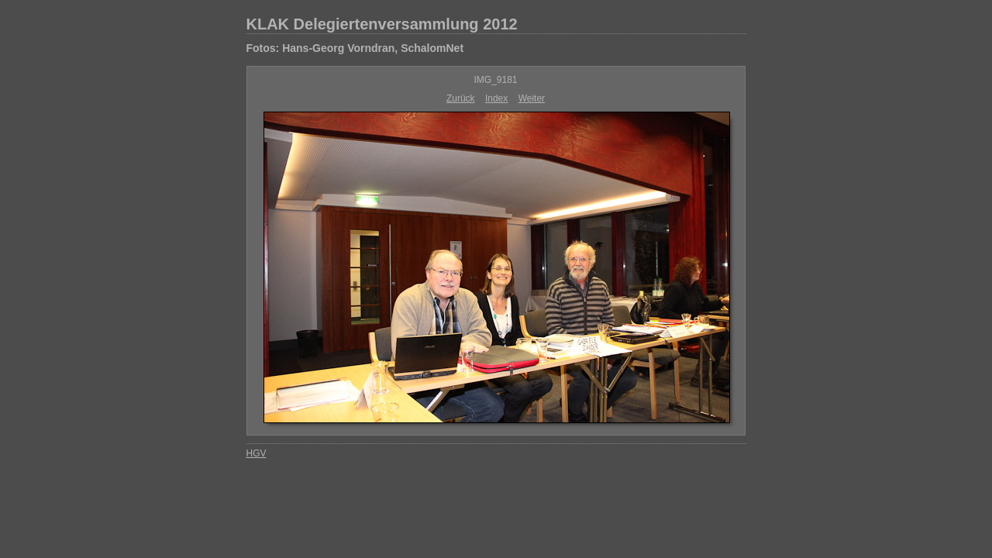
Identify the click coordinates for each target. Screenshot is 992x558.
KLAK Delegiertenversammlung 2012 (382, 24)
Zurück (460, 98)
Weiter (531, 98)
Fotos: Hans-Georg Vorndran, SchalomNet (355, 48)
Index (496, 98)
